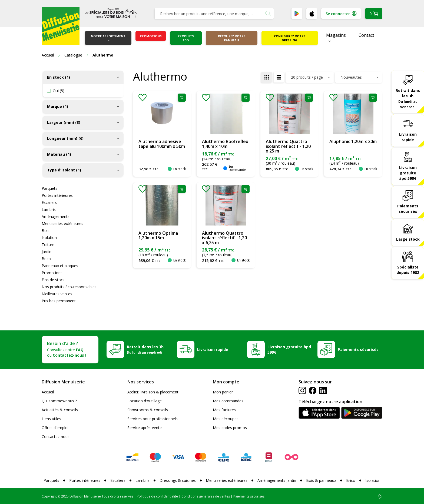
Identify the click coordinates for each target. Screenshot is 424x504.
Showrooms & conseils (147, 409)
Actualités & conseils (60, 409)
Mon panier (223, 391)
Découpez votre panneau (231, 38)
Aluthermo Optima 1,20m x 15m (158, 235)
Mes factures (224, 409)
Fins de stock (53, 279)
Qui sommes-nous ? (59, 400)
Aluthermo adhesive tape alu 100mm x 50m (161, 143)
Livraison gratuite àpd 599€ (408, 173)
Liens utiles (51, 418)
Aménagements (55, 216)
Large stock (408, 239)
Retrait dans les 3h (408, 98)
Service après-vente (144, 427)
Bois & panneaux (321, 480)
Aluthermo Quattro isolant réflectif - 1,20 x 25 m (288, 146)
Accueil (48, 391)
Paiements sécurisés (407, 208)
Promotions (151, 36)
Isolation (49, 237)
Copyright (49, 496)
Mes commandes (228, 400)
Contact (366, 35)
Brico (46, 258)
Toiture (48, 244)
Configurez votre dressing (289, 38)
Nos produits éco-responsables (69, 286)
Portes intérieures (57, 195)
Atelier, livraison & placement (152, 391)
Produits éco (186, 38)
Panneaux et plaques (60, 265)
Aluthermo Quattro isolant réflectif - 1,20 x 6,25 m (224, 238)
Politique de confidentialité (157, 496)
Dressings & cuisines (178, 480)
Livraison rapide (408, 137)
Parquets (49, 188)
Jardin (46, 251)
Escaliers (49, 202)
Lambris (49, 209)
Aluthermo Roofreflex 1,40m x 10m (225, 143)
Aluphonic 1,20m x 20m (353, 141)
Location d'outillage (144, 400)
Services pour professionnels (152, 418)
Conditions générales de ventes (205, 496)
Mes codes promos (230, 427)
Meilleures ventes (57, 293)
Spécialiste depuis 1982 (407, 269)
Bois (45, 230)
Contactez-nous (55, 436)
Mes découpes (226, 418)
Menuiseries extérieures (62, 223)
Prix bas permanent (59, 300)
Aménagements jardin (276, 480)
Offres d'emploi (55, 427)
